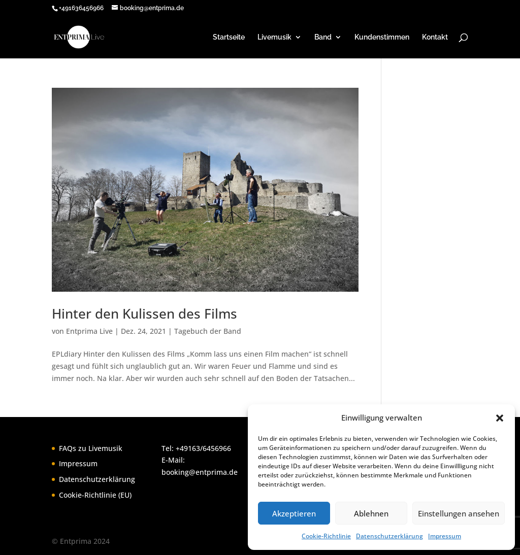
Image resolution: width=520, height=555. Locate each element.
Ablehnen (371, 513)
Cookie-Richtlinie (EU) (95, 495)
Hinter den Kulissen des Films (144, 313)
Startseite (229, 37)
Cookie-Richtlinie (326, 536)
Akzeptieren (294, 513)
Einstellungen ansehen (458, 513)
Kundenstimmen (381, 37)
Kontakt (435, 37)
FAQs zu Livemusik (90, 448)
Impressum (444, 536)
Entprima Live (89, 331)
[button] (500, 418)
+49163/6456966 (203, 448)
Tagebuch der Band (207, 331)
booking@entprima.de (199, 472)
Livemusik (274, 37)
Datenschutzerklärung (389, 536)
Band (323, 37)
